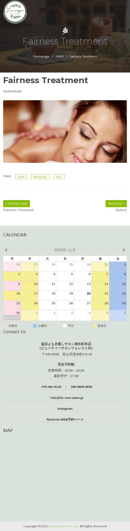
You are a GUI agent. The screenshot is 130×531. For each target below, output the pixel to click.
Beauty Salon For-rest (63, 526)
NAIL (59, 176)
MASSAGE (40, 176)
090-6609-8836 (81, 386)
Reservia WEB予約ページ (65, 419)
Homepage (41, 56)
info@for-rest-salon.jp (66, 398)
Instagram (65, 408)
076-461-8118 (50, 386)
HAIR (60, 56)
